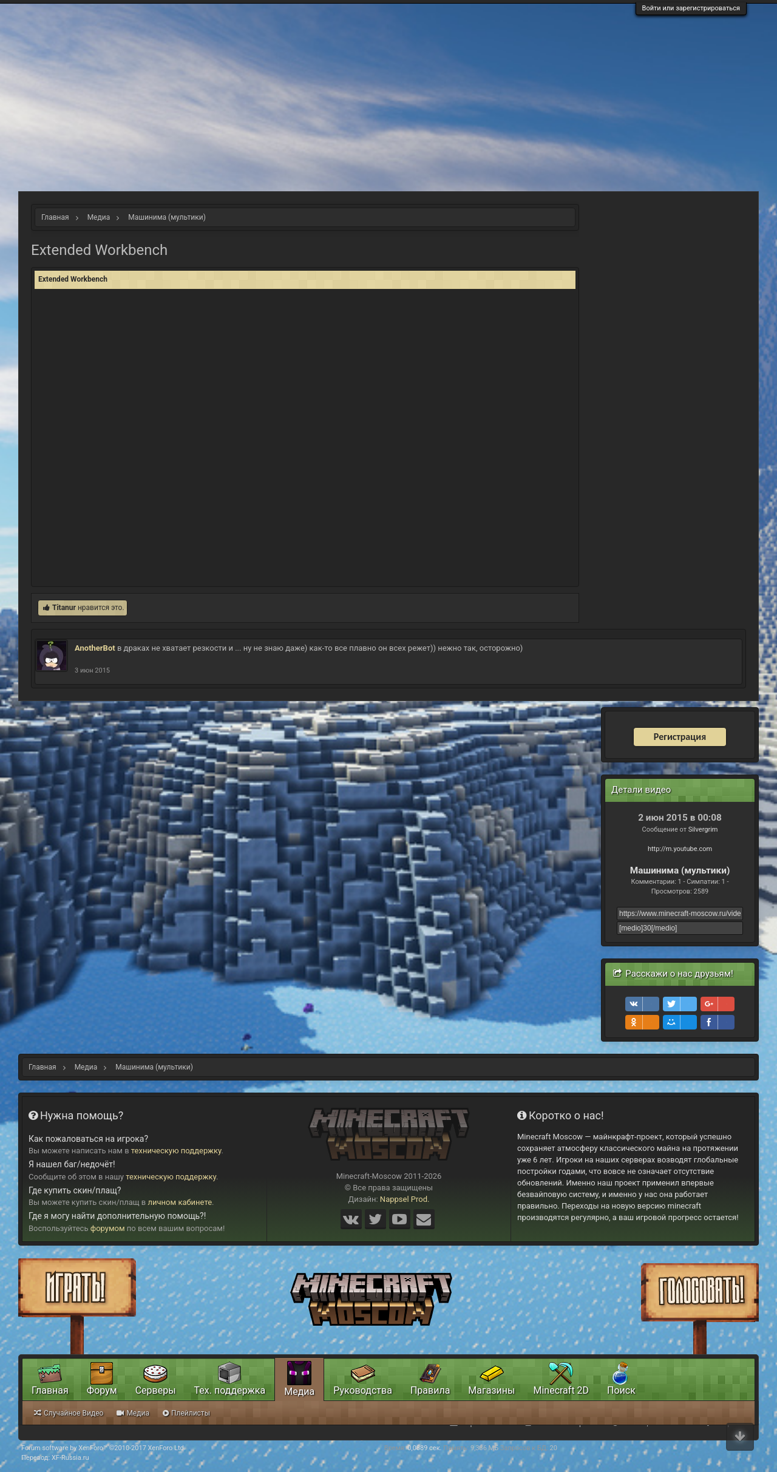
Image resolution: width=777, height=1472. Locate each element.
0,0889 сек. (424, 1448)
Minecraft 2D (561, 1390)
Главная (50, 1390)
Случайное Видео (68, 1413)
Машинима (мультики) (680, 870)
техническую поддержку (176, 1150)
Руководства (362, 1390)
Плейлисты (186, 1413)
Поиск (621, 1390)
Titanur (64, 607)
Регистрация (680, 736)
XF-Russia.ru (70, 1458)
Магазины (491, 1390)
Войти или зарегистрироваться (691, 8)
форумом (107, 1228)
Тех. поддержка (230, 1390)
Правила (430, 1390)
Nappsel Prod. (405, 1199)
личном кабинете (180, 1202)
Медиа (299, 1391)
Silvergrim (703, 829)
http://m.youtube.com (680, 849)
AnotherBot (95, 648)
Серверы (155, 1390)
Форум (102, 1390)
